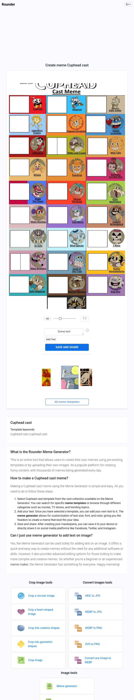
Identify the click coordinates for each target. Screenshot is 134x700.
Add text (51, 339)
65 (47, 318)
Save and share (66, 347)
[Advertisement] (67, 35)
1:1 (85, 318)
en (127, 4)
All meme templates (67, 402)
